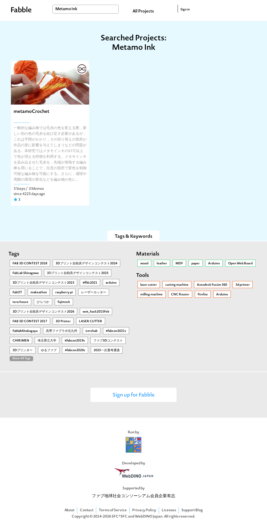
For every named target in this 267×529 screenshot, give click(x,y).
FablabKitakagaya (25, 331)
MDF (179, 263)
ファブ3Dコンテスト (108, 340)
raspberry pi (64, 292)
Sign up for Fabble (134, 395)
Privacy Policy (144, 510)
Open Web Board (240, 263)
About (69, 510)
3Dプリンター (23, 350)
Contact (86, 510)
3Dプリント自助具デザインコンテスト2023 (43, 282)
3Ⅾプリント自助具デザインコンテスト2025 (77, 273)
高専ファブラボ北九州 (61, 331)
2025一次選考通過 (107, 350)
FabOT (17, 292)
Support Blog (192, 510)
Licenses (169, 510)
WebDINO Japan (148, 517)
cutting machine (177, 285)
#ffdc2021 (90, 282)
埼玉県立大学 (47, 340)
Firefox (203, 294)
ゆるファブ (49, 350)
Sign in (185, 9)
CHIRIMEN (21, 340)
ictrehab (92, 331)
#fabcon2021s (116, 331)
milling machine (151, 294)
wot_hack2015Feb (96, 311)
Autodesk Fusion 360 (212, 285)
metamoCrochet (31, 111)
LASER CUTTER (90, 321)
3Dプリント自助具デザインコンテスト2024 (86, 263)
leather (162, 263)
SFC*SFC (120, 517)
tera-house (20, 302)
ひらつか (43, 302)
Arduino (214, 263)
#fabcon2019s (75, 340)
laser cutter (148, 285)
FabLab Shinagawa (26, 273)
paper (195, 263)
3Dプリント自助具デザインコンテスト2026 (43, 311)
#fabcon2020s (75, 350)
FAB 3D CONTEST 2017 (30, 321)
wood (144, 263)
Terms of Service (113, 510)
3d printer (242, 285)
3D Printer (63, 321)
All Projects (143, 11)
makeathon (39, 292)
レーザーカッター (93, 292)
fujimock (64, 302)
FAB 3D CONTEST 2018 (30, 263)
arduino (111, 282)
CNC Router (180, 294)
